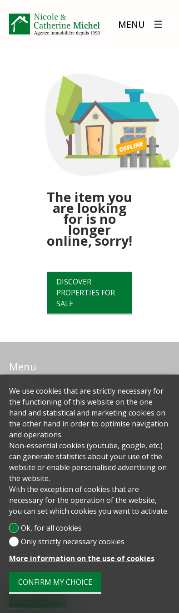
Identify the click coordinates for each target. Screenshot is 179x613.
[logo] (54, 24)
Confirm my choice (55, 582)
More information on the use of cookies (81, 558)
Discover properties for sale (85, 293)
